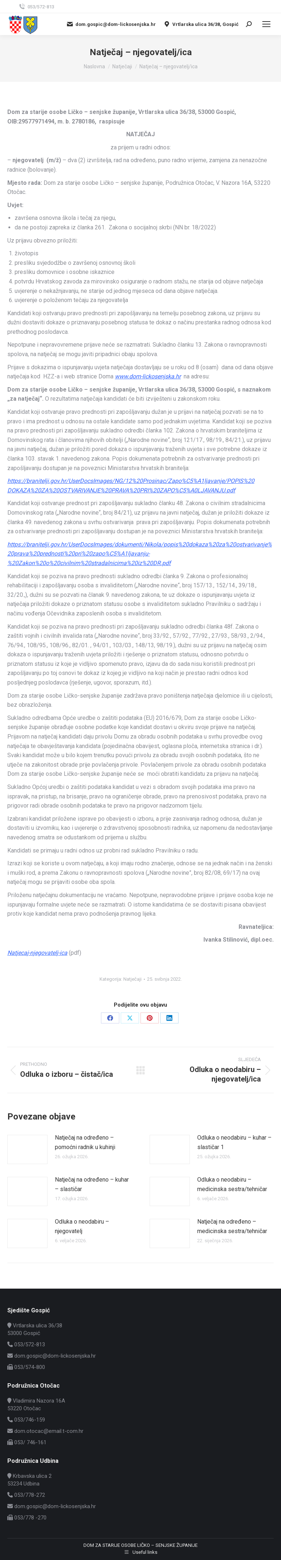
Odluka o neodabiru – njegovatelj (82, 1226)
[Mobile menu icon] (266, 24)
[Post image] (27, 1149)
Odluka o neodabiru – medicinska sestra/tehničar (232, 1184)
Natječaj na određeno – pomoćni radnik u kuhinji (85, 1142)
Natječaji (132, 979)
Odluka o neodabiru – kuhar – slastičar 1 (234, 1142)
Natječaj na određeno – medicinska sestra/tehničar (232, 1226)
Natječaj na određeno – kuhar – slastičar (92, 1184)
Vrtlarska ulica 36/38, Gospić (201, 24)
